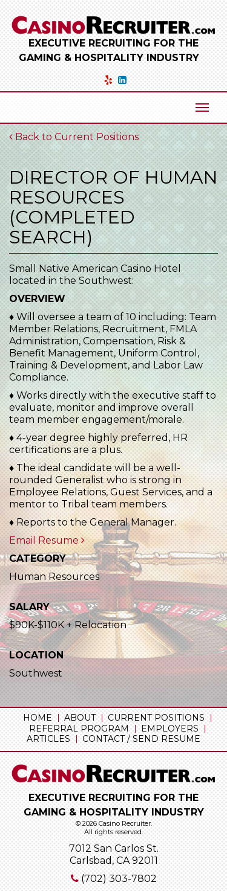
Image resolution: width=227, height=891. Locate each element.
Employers (170, 728)
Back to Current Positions (74, 137)
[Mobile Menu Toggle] (202, 107)
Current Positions (156, 717)
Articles (48, 738)
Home (37, 717)
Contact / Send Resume (141, 738)
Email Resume (47, 540)
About (80, 717)
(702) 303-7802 (119, 878)
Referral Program (79, 728)
